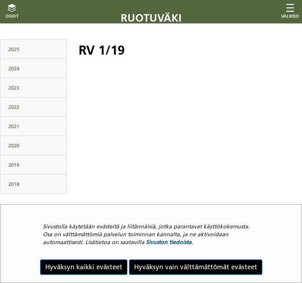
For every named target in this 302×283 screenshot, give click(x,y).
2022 (13, 107)
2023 (13, 88)
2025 (13, 49)
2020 (13, 145)
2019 (13, 165)
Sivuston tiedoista (169, 242)
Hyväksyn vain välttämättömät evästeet (195, 267)
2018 (13, 184)
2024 (13, 68)
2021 (13, 126)
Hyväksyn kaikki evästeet (83, 267)
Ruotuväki (151, 17)
